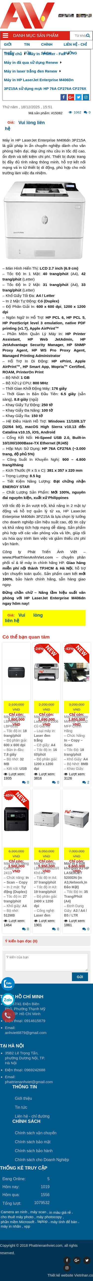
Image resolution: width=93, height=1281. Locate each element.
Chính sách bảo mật (32, 1142)
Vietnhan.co (70, 1275)
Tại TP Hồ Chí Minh (21, 996)
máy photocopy (49, 1217)
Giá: (11, 122)
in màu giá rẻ (60, 1212)
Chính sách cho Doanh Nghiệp (42, 1160)
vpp (27, 1226)
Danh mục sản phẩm (35, 35)
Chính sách (26, 1121)
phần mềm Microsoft (17, 1222)
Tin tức (21, 1107)
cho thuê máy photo (17, 1217)
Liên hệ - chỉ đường (32, 1116)
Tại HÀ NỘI (12, 1045)
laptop (42, 1221)
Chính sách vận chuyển (35, 1133)
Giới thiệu (23, 1098)
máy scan (38, 1212)
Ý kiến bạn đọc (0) (21, 941)
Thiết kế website (60, 1275)
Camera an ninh (14, 1212)
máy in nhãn (11, 1226)
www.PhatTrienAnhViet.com (27, 557)
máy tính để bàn (64, 1222)
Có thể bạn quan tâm (26, 637)
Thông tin (24, 1086)
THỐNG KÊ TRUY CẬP (23, 1168)
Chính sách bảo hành (34, 1151)
